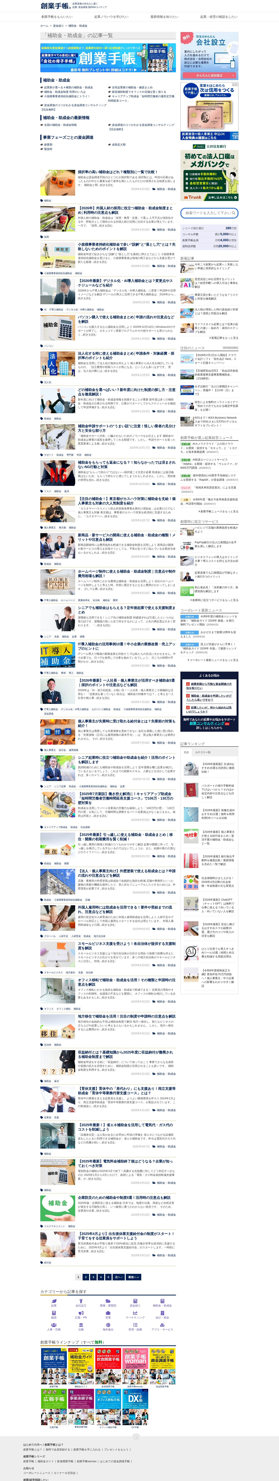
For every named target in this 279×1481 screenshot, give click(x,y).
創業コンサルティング (206, 723)
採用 (46, 237)
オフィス (48, 1008)
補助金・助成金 (162, 1305)
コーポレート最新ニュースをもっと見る (214, 660)
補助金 (47, 200)
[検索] (234, 213)
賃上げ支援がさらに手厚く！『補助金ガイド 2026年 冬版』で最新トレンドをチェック (208, 648)
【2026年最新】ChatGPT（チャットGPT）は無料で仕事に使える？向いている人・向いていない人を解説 (218, 905)
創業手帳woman (135, 1368)
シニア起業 (60, 786)
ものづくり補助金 (101, 709)
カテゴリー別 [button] (202, 752)
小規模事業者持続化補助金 (58, 273)
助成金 (47, 418)
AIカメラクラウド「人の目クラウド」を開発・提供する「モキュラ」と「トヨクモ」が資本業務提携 (208, 447)
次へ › (118, 1277)
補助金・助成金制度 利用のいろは (65, 91)
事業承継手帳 (81, 1408)
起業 (74, 636)
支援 (56, 636)
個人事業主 (50, 527)
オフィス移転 (64, 1008)
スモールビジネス (53, 972)
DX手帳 (135, 1408)
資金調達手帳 (162, 1368)
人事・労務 (54, 1329)
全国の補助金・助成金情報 (60, 124)
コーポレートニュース (36, 1472)
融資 (54, 1317)
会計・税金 (162, 1317)
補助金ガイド (81, 1368)
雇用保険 (73, 750)
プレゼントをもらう (116, 1449)
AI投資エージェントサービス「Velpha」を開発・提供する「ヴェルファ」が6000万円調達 (209, 463)
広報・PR (81, 1317)
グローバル (50, 936)
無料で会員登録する (58, 1449)
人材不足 (63, 936)
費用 (115, 600)
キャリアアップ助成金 (55, 827)
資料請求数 (189, 246)
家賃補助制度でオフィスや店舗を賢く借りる (139, 91)
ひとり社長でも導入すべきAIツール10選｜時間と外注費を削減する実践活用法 (218, 952)
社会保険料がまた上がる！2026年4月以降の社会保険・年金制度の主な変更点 (218, 881)
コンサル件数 (190, 234)
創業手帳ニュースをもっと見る (220, 511)
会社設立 (81, 1305)
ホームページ (68, 600)
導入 (71, 673)
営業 (108, 1317)
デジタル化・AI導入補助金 (80, 309)
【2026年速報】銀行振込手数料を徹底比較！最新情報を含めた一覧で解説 (218, 860)
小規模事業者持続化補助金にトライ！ (67, 96)
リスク (47, 491)
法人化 (47, 382)
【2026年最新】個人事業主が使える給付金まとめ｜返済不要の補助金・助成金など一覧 (218, 837)
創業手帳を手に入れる (87, 1449)
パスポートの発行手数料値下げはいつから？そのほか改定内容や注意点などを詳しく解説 (218, 791)
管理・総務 (135, 1329)
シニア (47, 636)
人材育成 (76, 936)
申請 (79, 455)
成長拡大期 (119, 144)
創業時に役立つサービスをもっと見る (215, 600)
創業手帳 (54, 1368)
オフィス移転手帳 (108, 1408)
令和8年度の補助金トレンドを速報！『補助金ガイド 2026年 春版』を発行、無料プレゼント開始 (208, 620)
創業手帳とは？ (32, 1449)
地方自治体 (99, 936)
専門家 (70, 455)
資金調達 (48, 713)
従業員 (47, 1117)
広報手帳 (54, 1408)
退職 (82, 636)
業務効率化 (84, 600)
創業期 (48, 144)
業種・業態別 (108, 1305)
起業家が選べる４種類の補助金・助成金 (68, 87)
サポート (48, 455)
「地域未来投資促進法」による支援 (214, 487)
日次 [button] (186, 752)
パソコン (48, 346)
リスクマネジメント (54, 1226)
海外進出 (108, 1329)
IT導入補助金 (56, 309)
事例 (63, 673)
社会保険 (85, 827)
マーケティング (135, 1317)
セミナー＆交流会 (65, 1472)
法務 (81, 1329)
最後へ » (133, 1277)
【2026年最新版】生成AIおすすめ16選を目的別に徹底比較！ (218, 767)
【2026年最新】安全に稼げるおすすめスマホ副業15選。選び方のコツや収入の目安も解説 (218, 930)
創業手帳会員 (190, 240)
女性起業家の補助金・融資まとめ (132, 87)
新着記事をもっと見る (225, 337)
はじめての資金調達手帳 (115, 1461)
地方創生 (70, 972)
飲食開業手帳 (108, 1368)
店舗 (87, 899)
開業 (66, 863)
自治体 (96, 600)
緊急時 (48, 149)
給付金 (62, 750)
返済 (66, 491)
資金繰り (135, 1305)
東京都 (62, 527)
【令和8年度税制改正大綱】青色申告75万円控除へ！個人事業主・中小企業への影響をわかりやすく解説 (218, 978)
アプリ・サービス (162, 1329)
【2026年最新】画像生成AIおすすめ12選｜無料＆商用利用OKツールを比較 (218, 814)
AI (45, 309)
